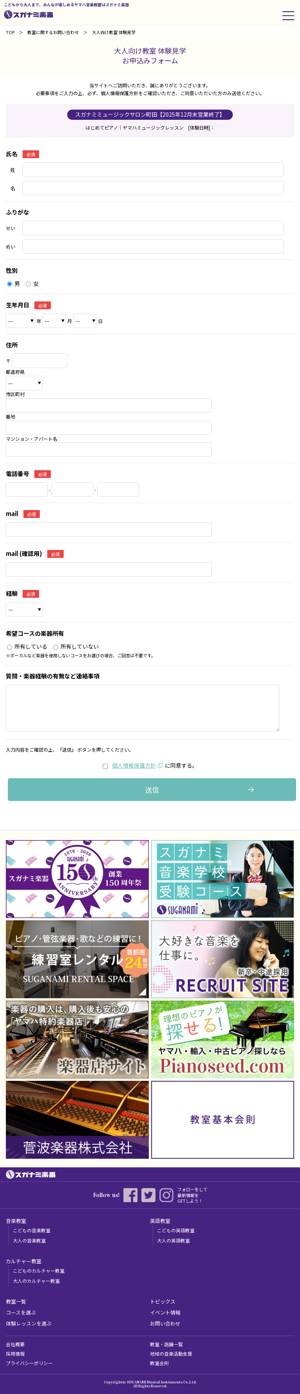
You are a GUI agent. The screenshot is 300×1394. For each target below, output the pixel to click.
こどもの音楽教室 (31, 1230)
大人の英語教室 (173, 1240)
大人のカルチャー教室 (36, 1280)
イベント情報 (165, 1312)
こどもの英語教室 (176, 1230)
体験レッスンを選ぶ (29, 1323)
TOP (10, 32)
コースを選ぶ (21, 1312)
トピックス (162, 1301)
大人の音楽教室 (29, 1240)
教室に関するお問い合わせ (53, 32)
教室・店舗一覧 (166, 1344)
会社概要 (15, 1344)
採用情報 (15, 1353)
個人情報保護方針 (134, 765)
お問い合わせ (165, 1323)
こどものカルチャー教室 (38, 1270)
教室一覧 (16, 1301)
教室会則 (159, 1363)
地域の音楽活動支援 (171, 1353)
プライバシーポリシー (29, 1363)
